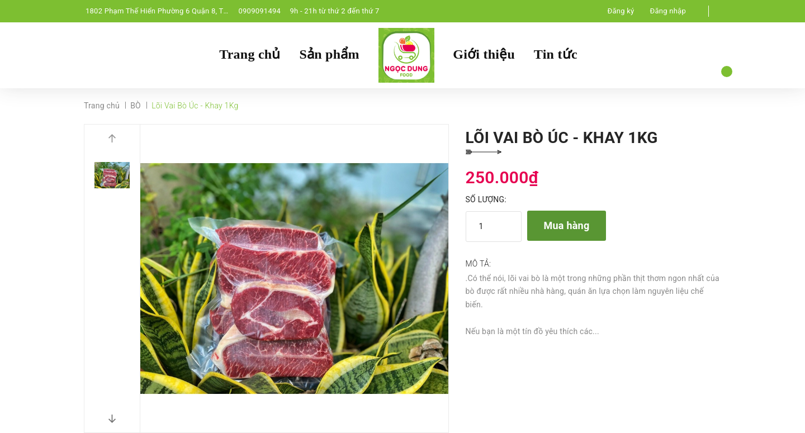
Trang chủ (249, 54)
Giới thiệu (484, 54)
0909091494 (259, 11)
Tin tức (555, 54)
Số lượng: (486, 199)
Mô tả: (478, 263)
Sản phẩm (329, 54)
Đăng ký (621, 11)
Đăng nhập (668, 11)
